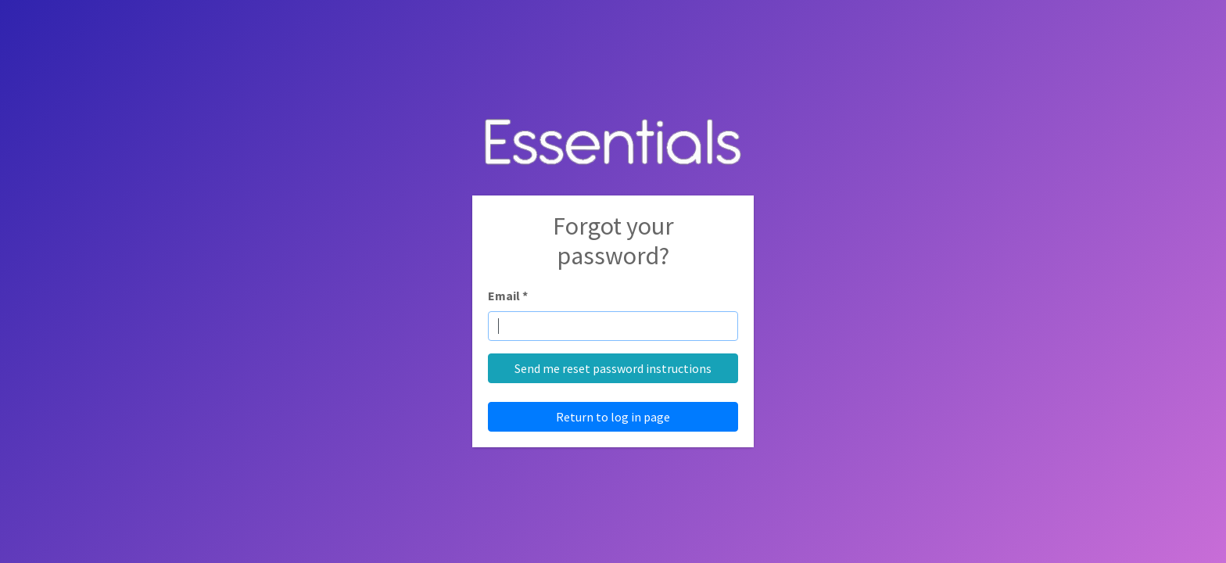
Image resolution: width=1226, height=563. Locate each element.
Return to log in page (613, 417)
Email (508, 295)
